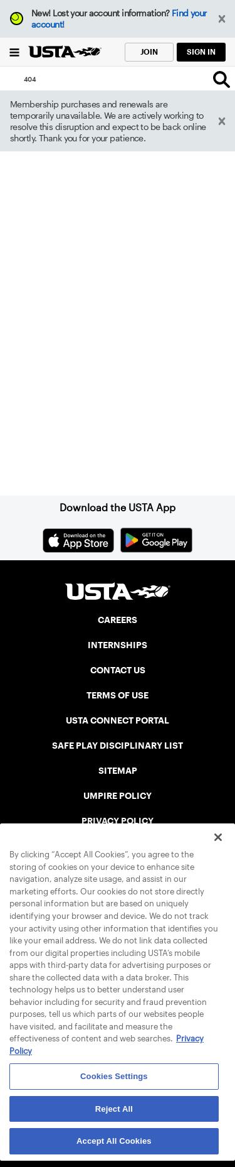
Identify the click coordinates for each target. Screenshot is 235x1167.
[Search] (221, 79)
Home (45, 420)
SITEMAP (117, 771)
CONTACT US (117, 670)
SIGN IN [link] (201, 52)
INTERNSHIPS (117, 645)
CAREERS (117, 620)
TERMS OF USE (117, 695)
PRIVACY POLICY (117, 821)
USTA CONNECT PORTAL (117, 720)
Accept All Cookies (114, 1141)
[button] (222, 19)
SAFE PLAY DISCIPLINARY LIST (117, 745)
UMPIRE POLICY (117, 796)
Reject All (114, 1109)
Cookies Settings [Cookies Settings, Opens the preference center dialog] (114, 1076)
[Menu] (14, 52)
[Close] (218, 837)
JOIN (149, 52)
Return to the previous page (86, 342)
